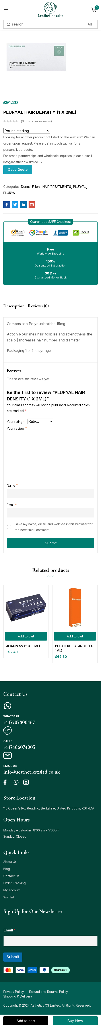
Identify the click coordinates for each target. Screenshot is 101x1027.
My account (11, 890)
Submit (13, 957)
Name (12, 485)
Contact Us (11, 876)
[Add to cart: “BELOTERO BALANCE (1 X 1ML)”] (75, 636)
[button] (50, 222)
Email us (10, 766)
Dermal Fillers (31, 186)
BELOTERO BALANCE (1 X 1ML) (74, 648)
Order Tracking (14, 883)
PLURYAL (79, 186)
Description (14, 306)
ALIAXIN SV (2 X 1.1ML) (23, 646)
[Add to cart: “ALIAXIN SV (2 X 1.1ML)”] (26, 636)
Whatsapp (11, 716)
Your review (17, 428)
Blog (6, 869)
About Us (10, 862)
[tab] (15, 309)
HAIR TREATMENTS (57, 186)
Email (12, 505)
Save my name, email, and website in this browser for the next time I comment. (54, 527)
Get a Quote (18, 169)
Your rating (16, 421)
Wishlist (8, 897)
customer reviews (36, 121)
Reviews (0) (38, 306)
